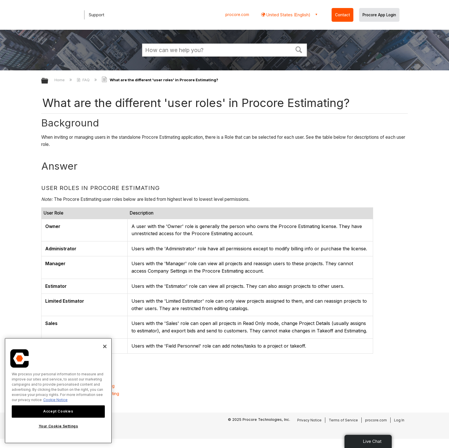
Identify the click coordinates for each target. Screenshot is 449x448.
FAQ (84, 80)
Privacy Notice (309, 420)
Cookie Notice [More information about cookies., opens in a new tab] (55, 400)
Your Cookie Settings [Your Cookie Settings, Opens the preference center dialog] (58, 426)
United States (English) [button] (287, 14)
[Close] (105, 346)
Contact (342, 15)
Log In (399, 420)
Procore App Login (379, 15)
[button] (299, 49)
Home (60, 80)
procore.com (237, 14)
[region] (58, 390)
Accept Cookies (58, 411)
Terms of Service (343, 420)
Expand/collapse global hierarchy (48, 81)
